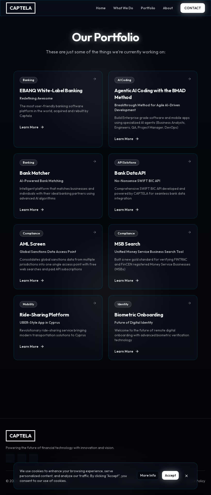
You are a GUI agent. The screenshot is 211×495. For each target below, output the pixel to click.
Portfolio (148, 8)
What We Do (123, 8)
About (168, 8)
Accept (170, 475)
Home (101, 8)
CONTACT (192, 8)
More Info (148, 475)
